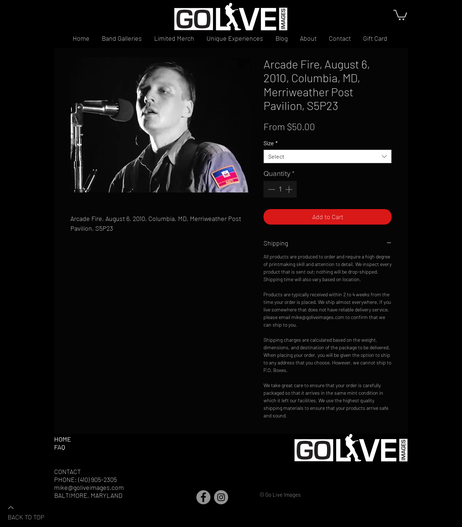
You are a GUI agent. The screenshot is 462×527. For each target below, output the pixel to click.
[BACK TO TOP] (32, 512)
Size (270, 143)
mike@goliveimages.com (89, 487)
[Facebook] (203, 497)
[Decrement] (271, 189)
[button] (400, 14)
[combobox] (327, 156)
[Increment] (289, 189)
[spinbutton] (280, 189)
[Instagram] (221, 497)
